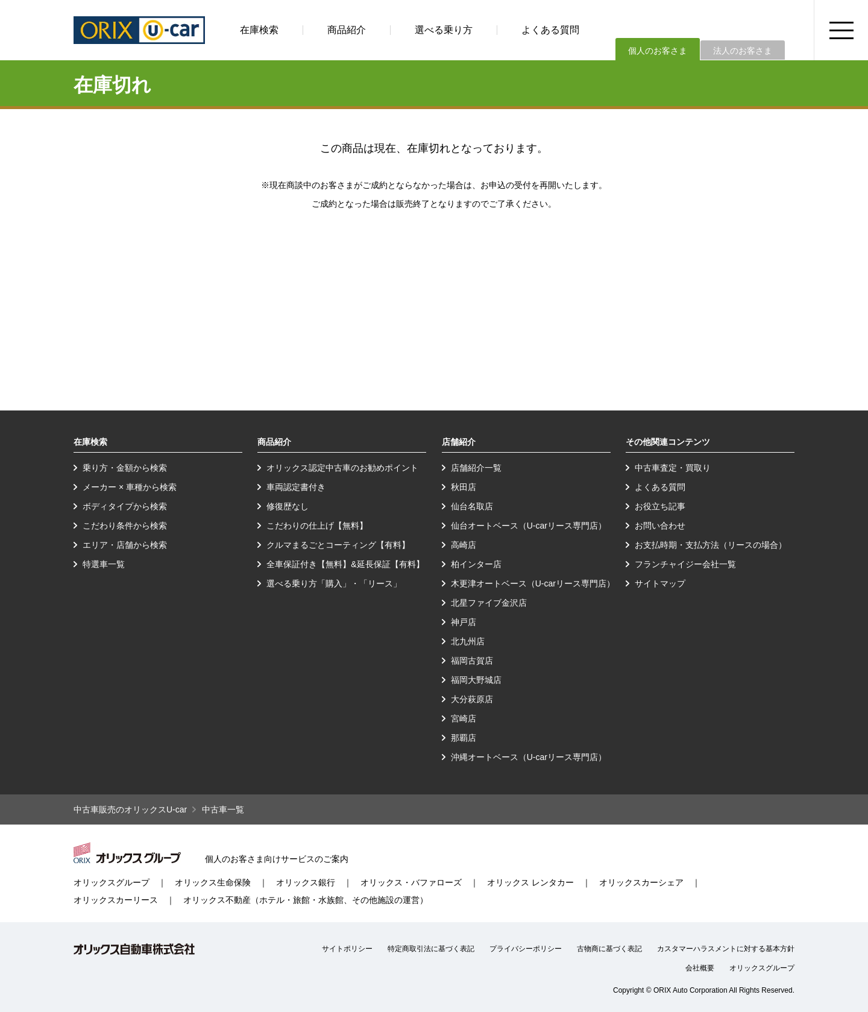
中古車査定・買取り (673, 468)
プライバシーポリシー (525, 948)
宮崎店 (463, 718)
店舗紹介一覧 (476, 468)
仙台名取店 (472, 506)
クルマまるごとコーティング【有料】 (338, 545)
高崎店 (463, 545)
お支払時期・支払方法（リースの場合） (711, 545)
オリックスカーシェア (641, 882)
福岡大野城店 (476, 680)
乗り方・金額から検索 (125, 468)
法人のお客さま (742, 50)
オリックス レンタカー (530, 882)
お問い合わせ (660, 525)
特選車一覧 (104, 564)
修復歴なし (287, 506)
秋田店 (463, 487)
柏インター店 (476, 564)
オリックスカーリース (116, 900)
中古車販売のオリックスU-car (130, 809)
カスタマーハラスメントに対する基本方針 (725, 948)
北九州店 (468, 641)
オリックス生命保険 (213, 882)
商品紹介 (346, 30)
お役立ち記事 (660, 506)
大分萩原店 (472, 699)
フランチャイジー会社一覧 (685, 564)
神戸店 (463, 622)
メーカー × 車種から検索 (130, 487)
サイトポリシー (347, 948)
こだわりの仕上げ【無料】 (317, 525)
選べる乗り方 (444, 30)
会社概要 (699, 968)
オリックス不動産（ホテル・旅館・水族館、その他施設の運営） (305, 900)
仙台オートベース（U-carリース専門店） (528, 525)
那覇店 (463, 738)
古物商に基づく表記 (609, 948)
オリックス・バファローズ (411, 882)
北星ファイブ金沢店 (489, 603)
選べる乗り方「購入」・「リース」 (333, 583)
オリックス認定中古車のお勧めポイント (342, 468)
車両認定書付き (296, 487)
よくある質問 (550, 30)
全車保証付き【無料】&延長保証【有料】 (345, 564)
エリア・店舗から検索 (125, 545)
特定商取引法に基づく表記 (431, 948)
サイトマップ (660, 583)
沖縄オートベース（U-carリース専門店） (528, 757)
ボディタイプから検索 (125, 506)
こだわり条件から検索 (125, 525)
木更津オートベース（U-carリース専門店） (533, 583)
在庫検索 (259, 30)
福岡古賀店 (472, 660)
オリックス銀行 (305, 882)
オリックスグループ (111, 882)
